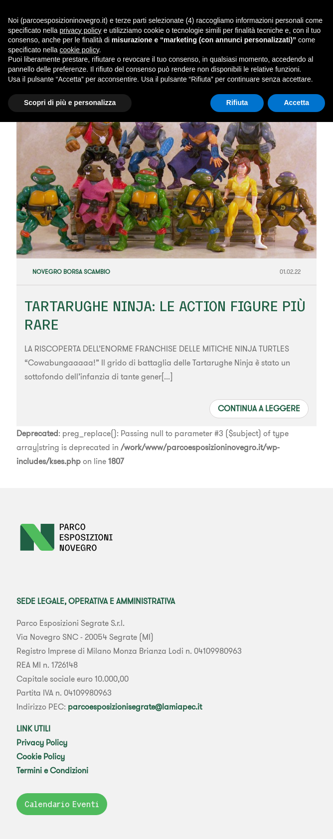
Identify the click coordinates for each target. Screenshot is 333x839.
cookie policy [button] (79, 50)
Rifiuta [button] (237, 103)
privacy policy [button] (81, 30)
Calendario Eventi (61, 804)
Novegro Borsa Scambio (71, 271)
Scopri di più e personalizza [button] (70, 103)
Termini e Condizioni (52, 770)
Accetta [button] (296, 103)
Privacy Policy (41, 742)
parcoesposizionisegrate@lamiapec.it (135, 707)
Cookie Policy (40, 756)
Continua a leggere (259, 408)
